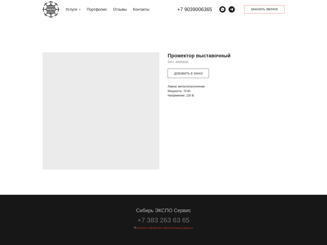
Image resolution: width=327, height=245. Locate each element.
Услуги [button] (71, 9)
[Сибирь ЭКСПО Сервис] (232, 9)
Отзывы (120, 9)
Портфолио (97, 9)
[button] (264, 9)
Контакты (141, 9)
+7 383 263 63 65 (163, 220)
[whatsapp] (222, 9)
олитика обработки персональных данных (164, 228)
